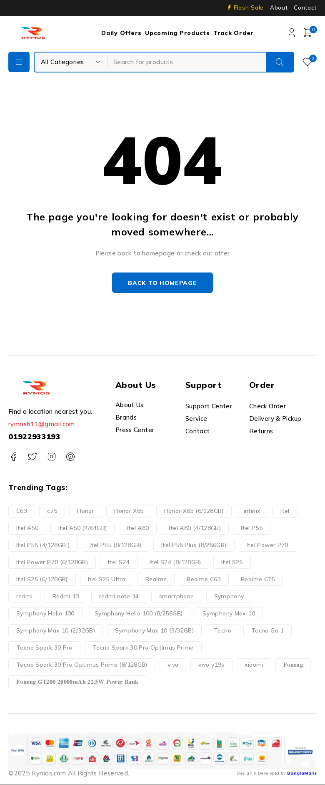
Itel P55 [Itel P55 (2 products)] (251, 528)
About (279, 7)
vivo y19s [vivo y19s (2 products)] (211, 664)
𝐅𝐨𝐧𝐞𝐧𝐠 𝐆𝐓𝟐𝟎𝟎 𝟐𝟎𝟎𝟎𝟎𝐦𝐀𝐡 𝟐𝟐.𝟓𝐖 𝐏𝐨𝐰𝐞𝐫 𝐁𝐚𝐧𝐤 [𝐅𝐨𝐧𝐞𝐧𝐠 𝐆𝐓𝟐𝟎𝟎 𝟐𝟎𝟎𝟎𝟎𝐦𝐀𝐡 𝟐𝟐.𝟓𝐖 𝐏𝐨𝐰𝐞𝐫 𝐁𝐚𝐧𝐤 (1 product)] (77, 681)
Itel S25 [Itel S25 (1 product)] (232, 562)
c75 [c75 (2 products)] (52, 511)
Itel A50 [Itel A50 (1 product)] (27, 528)
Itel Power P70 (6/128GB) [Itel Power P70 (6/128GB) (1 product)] (52, 562)
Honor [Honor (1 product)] (85, 511)
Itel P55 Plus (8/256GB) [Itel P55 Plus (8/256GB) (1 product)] (194, 545)
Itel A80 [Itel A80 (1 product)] (138, 528)
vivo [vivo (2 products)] (173, 664)
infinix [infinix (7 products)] (252, 511)
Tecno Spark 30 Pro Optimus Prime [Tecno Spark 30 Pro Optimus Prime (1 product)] (143, 647)
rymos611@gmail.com (41, 424)
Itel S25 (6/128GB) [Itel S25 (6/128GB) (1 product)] (42, 579)
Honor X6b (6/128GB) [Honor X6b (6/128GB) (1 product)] (194, 511)
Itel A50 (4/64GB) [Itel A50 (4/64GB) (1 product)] (82, 528)
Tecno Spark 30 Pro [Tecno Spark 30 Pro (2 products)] (44, 647)
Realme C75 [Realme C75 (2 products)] (258, 579)
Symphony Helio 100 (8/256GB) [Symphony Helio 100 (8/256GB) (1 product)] (139, 613)
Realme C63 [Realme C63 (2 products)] (204, 579)
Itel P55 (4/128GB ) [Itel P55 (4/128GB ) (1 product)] (43, 545)
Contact (305, 7)
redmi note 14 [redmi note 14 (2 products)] (119, 596)
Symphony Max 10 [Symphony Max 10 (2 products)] (228, 613)
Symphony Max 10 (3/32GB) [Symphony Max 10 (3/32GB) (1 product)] (154, 630)
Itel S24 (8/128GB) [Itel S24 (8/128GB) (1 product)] (175, 562)
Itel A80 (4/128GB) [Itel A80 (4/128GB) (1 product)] (195, 528)
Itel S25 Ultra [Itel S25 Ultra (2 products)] (106, 579)
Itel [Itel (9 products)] (285, 511)
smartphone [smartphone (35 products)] (176, 596)
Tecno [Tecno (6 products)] (222, 630)
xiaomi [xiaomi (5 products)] (254, 664)
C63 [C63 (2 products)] (21, 511)
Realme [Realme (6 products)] (156, 579)
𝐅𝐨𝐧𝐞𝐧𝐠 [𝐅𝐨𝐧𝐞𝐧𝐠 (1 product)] (293, 664)
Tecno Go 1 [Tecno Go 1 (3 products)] (267, 630)
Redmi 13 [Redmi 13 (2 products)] (65, 596)
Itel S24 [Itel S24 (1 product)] (119, 562)
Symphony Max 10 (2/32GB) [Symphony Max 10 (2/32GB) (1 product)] (55, 630)
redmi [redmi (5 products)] (24, 596)
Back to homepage (162, 283)
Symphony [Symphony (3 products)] (229, 596)
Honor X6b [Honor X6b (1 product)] (129, 511)
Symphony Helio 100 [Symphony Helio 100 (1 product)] (45, 613)
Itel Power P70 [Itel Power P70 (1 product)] (267, 545)
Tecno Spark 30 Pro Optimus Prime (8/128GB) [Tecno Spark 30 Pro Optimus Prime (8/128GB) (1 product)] (82, 664)
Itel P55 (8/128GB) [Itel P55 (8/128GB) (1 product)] (115, 545)
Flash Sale (249, 7)
